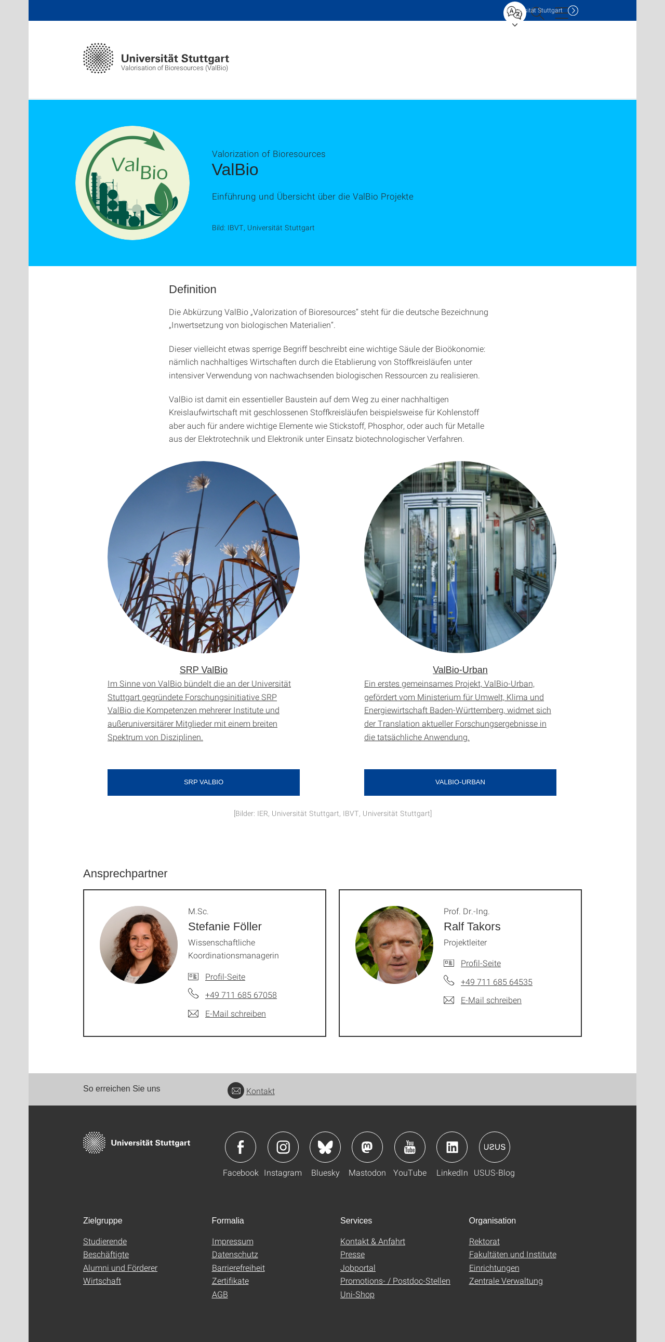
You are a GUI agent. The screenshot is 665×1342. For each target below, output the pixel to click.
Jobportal (358, 1267)
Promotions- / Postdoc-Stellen (395, 1280)
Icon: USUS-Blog (494, 1147)
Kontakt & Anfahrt (372, 1240)
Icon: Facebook (240, 1147)
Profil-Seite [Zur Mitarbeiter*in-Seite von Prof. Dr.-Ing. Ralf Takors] (481, 962)
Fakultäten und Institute (512, 1253)
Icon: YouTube (409, 1147)
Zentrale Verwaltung (506, 1280)
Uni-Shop (357, 1293)
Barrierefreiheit (238, 1267)
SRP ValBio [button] (203, 782)
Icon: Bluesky (325, 1147)
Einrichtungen (494, 1267)
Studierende (105, 1240)
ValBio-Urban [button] (460, 782)
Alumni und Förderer (120, 1267)
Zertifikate (230, 1280)
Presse (352, 1253)
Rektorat (484, 1240)
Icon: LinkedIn (452, 1147)
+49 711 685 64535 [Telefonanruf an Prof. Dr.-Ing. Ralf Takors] (497, 981)
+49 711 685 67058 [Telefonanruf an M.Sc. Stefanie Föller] (241, 994)
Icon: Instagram (283, 1147)
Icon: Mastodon (367, 1147)
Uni (535, 10)
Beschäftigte (106, 1253)
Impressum (233, 1240)
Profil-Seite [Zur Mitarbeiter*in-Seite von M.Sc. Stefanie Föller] (225, 976)
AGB (220, 1293)
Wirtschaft (102, 1280)
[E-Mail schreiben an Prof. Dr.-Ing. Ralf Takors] (483, 1000)
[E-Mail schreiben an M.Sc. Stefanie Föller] (227, 1013)
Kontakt (251, 1090)
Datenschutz (235, 1253)
